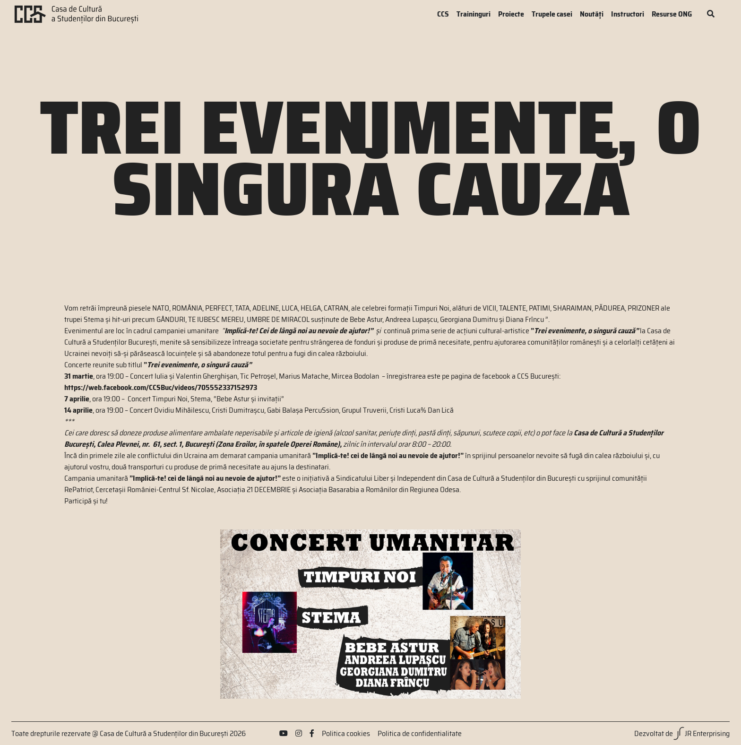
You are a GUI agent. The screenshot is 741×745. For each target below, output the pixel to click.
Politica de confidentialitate (420, 733)
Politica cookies (346, 733)
